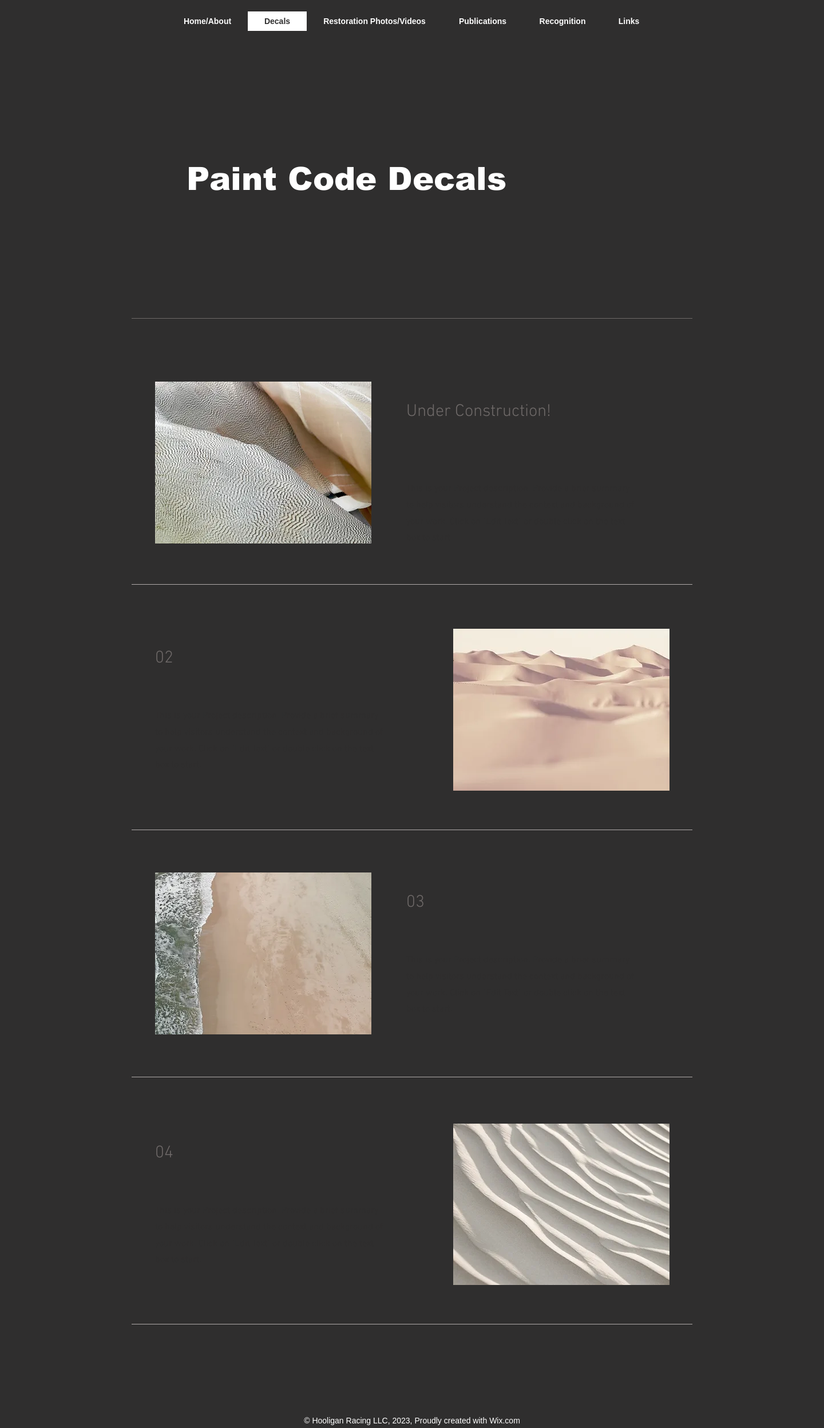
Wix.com (504, 1420)
